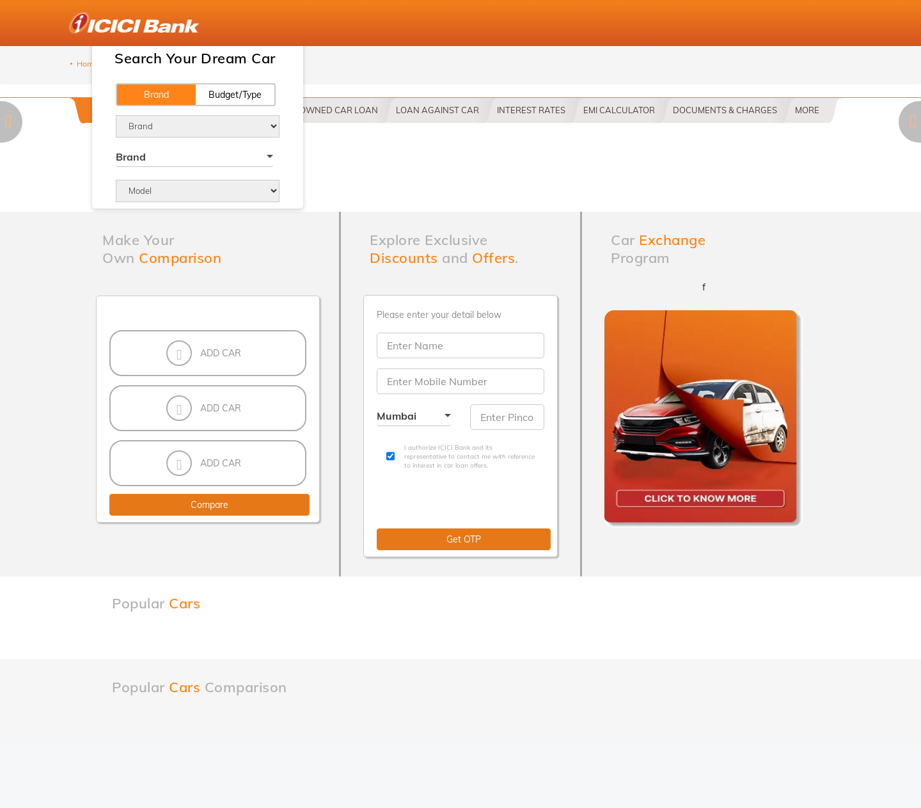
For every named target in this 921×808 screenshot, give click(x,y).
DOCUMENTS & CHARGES (725, 110)
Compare (209, 505)
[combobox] (194, 158)
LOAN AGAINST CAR (437, 110)
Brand (156, 94)
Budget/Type (235, 94)
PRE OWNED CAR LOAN (329, 110)
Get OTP (463, 539)
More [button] (807, 110)
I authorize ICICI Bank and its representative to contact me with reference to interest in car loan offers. (469, 456)
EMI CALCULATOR (619, 110)
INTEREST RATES (531, 110)
